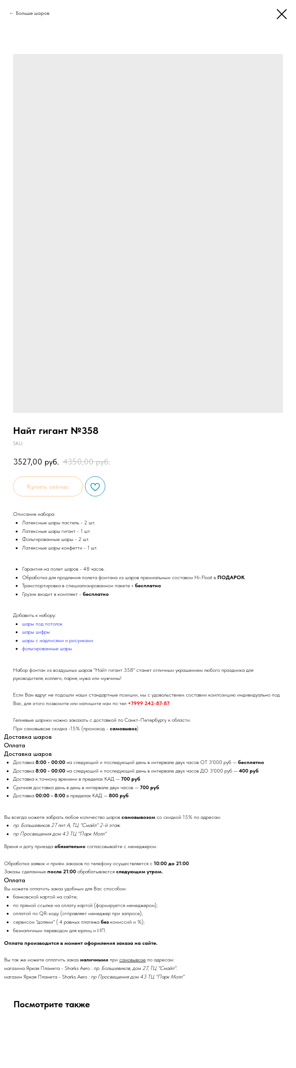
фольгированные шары (47, 648)
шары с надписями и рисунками (57, 640)
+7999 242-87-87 (149, 703)
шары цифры (36, 632)
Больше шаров (32, 13)
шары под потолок (42, 624)
